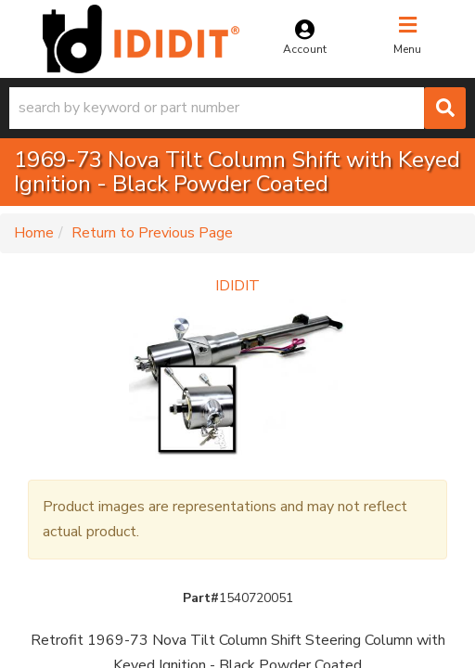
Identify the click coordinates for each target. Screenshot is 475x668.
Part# (201, 598)
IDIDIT (237, 286)
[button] (237, 108)
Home (34, 233)
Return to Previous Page (152, 233)
